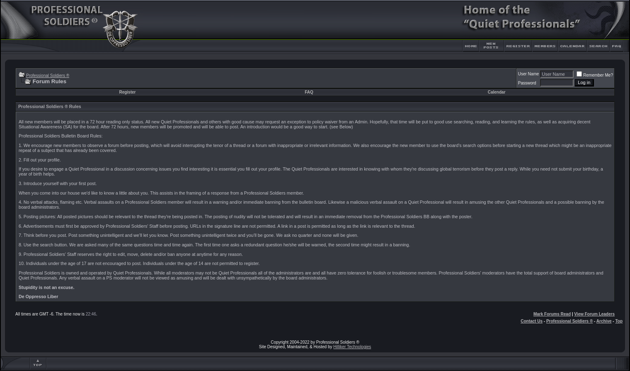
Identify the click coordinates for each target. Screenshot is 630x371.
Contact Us (532, 321)
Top (619, 321)
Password (527, 83)
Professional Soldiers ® (47, 75)
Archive (604, 321)
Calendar (497, 92)
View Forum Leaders (594, 314)
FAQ (309, 92)
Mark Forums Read (552, 314)
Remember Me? (595, 75)
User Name (528, 74)
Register (127, 92)
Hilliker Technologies (352, 346)
